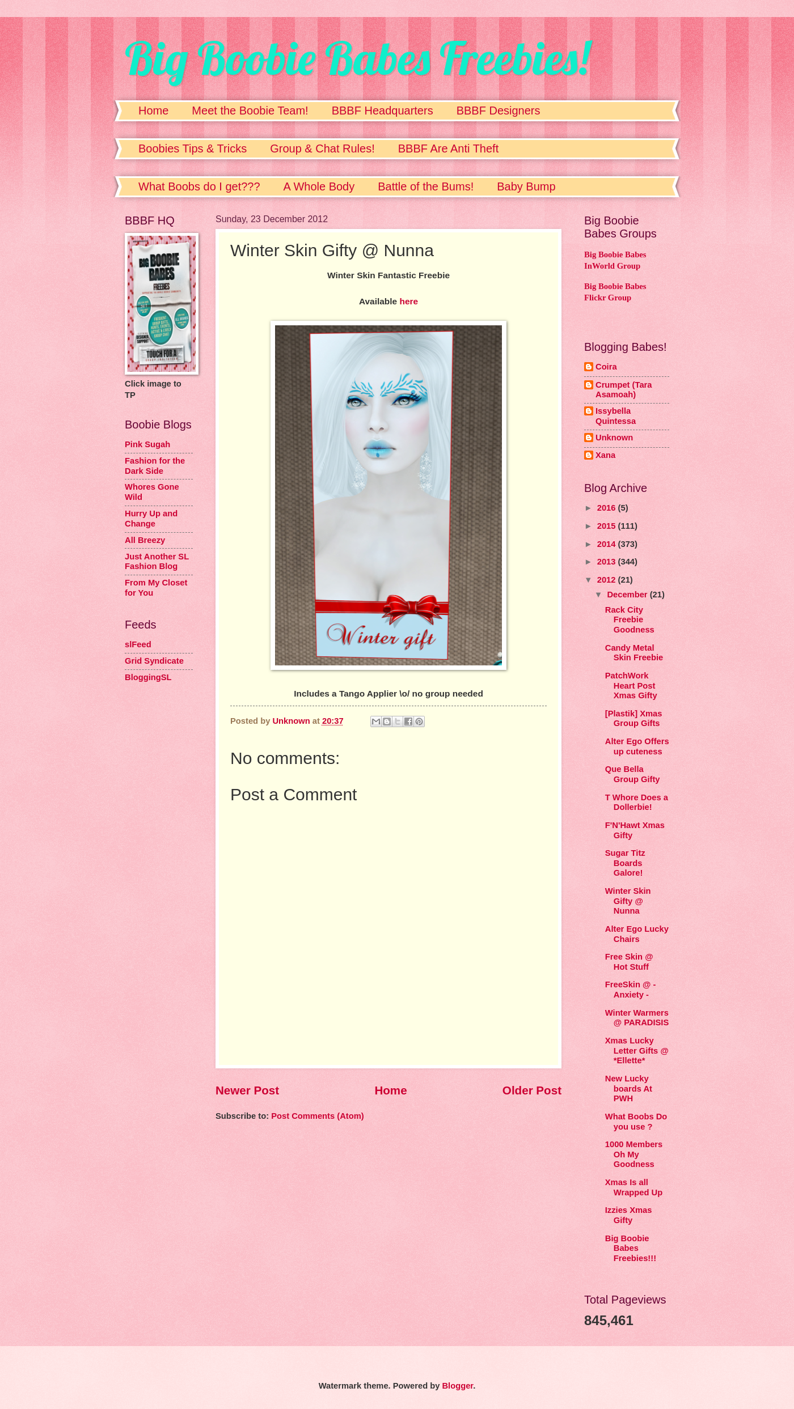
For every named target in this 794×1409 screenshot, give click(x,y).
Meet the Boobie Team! (250, 110)
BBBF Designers (498, 110)
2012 (607, 579)
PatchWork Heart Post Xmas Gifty (631, 685)
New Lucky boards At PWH (628, 1088)
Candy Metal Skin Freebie (634, 653)
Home (153, 110)
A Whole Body (319, 186)
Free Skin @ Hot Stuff (629, 961)
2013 (607, 561)
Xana (605, 455)
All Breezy (145, 540)
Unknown (614, 437)
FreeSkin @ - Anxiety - (630, 989)
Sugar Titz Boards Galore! (625, 862)
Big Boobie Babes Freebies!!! (630, 1248)
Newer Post (247, 1090)
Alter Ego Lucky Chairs (637, 934)
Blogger (457, 1385)
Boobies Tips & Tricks (192, 148)
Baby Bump (526, 186)
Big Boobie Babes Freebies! (357, 57)
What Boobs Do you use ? (636, 1121)
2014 (607, 544)
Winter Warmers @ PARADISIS (637, 1018)
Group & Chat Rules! (322, 148)
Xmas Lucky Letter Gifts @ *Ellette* (637, 1050)
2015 (607, 526)
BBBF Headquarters (382, 110)
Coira (606, 366)
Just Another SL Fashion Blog (157, 561)
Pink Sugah (147, 444)
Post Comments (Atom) (317, 1116)
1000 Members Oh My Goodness (633, 1154)
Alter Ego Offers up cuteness (637, 746)
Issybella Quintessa (616, 416)
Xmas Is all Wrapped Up (633, 1187)
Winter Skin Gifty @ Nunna (628, 900)
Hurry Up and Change (151, 518)
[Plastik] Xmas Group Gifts (633, 718)
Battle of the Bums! (426, 186)
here (408, 301)
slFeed (138, 644)
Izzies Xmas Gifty (628, 1215)
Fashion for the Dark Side (155, 466)
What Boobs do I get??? (199, 186)
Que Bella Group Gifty (632, 774)
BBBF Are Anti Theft (448, 148)
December (628, 594)
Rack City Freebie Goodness (629, 619)
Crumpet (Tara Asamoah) (624, 390)
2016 (607, 507)
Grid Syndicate (154, 660)
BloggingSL (148, 677)
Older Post (531, 1090)
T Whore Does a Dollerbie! (636, 802)
